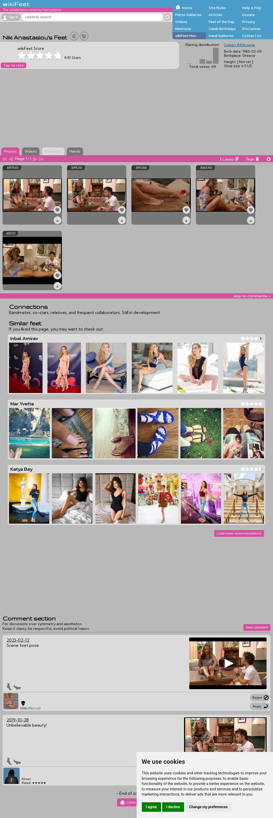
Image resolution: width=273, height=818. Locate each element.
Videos (181, 22)
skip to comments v (251, 296)
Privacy (248, 22)
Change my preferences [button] (208, 807)
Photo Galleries (188, 15)
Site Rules (217, 8)
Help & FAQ (251, 8)
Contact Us (251, 35)
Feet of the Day (222, 22)
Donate (248, 15)
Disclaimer (251, 29)
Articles (215, 15)
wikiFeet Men (185, 35)
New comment (257, 627)
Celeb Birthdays (222, 29)
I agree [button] (151, 807)
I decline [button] (173, 807)
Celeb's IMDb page (239, 45)
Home (187, 8)
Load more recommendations (239, 533)
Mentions (183, 29)
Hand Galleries (221, 35)
